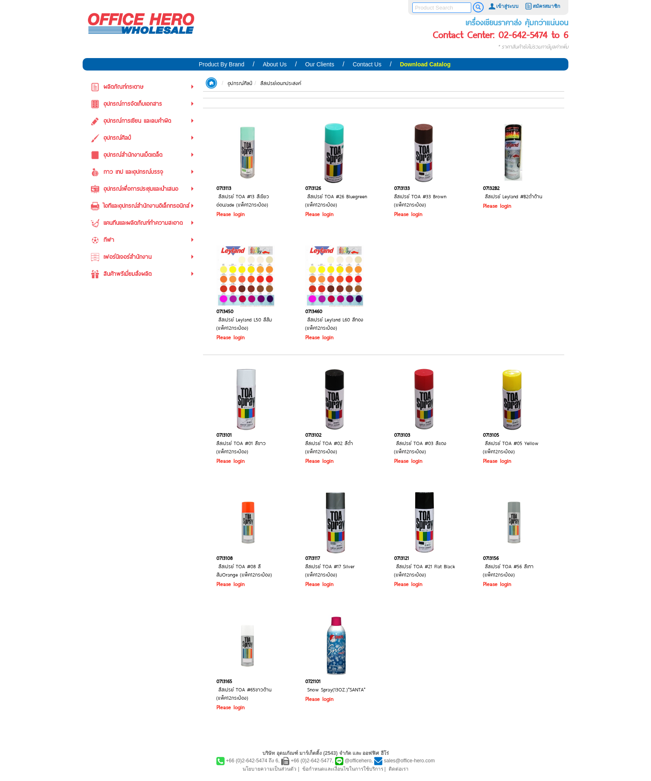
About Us (275, 64)
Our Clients (319, 64)
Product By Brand (222, 64)
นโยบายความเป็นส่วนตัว (269, 769)
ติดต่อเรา (399, 769)
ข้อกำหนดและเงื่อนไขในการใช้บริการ (342, 769)
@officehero (358, 761)
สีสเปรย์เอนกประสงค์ (280, 83)
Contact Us (366, 64)
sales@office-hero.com (409, 761)
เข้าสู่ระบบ (503, 6)
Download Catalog (425, 64)
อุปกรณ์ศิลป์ (240, 83)
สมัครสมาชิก (542, 6)
